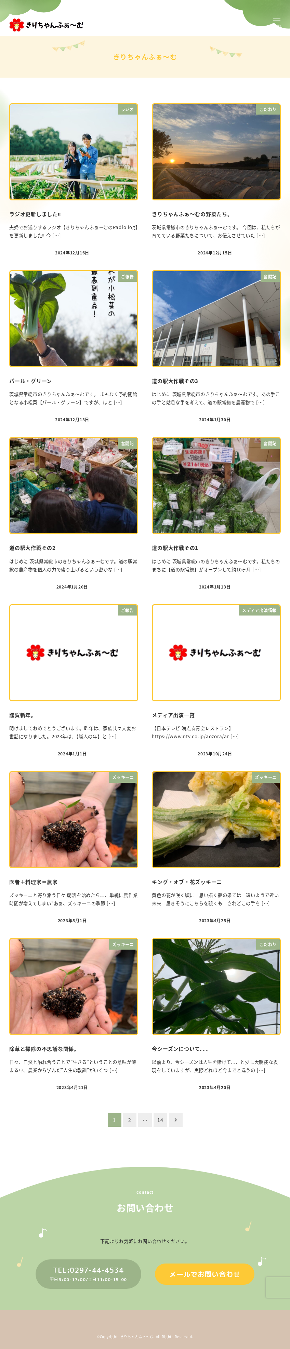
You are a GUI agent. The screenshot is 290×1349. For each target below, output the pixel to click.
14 (160, 1119)
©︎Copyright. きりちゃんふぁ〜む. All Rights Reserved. (145, 1336)
